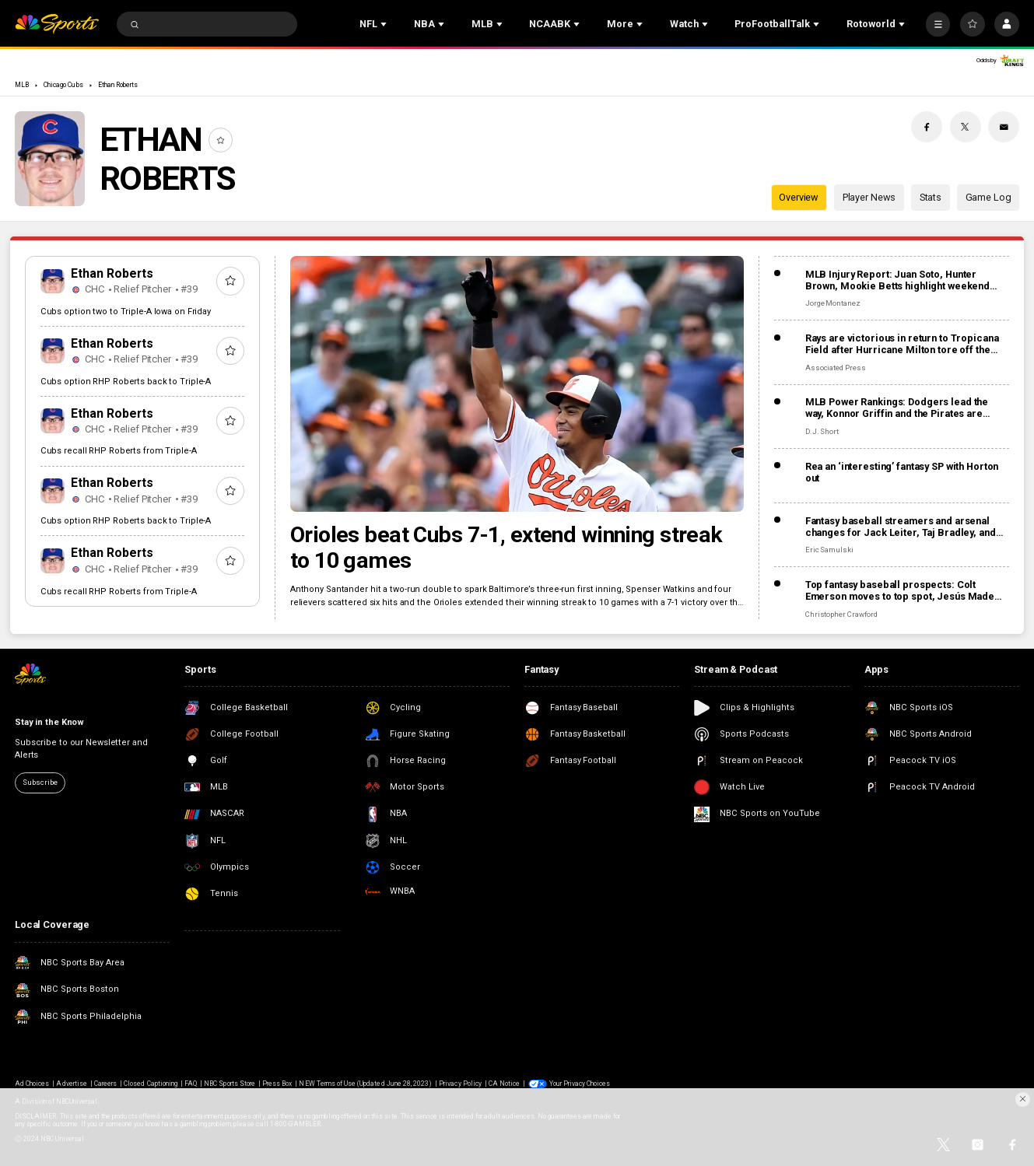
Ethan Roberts (118, 85)
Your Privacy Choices (580, 1083)
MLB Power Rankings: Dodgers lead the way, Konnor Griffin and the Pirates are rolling (896, 407)
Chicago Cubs (63, 85)
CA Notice (504, 1083)
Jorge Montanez (832, 303)
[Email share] (1003, 126)
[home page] (57, 24)
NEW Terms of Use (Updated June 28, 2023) (365, 1083)
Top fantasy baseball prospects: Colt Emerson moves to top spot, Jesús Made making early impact (899, 590)
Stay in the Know (49, 722)
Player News (869, 197)
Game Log (988, 197)
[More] (938, 24)
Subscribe (40, 782)
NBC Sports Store (229, 1083)
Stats (930, 197)
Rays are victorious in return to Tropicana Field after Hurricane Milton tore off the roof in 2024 (902, 343)
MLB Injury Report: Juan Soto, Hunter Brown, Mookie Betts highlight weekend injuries (897, 280)
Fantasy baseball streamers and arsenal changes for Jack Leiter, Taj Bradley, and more (900, 526)
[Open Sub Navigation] (385, 24)
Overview (798, 197)
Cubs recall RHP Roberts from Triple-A (118, 451)
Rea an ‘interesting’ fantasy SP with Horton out (902, 472)
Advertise (71, 1083)
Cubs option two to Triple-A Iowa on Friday (125, 311)
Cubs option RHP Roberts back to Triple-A (126, 381)
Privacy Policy (460, 1083)
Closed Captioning (150, 1083)
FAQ (190, 1083)
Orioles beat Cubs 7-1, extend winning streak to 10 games (506, 547)
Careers (105, 1083)
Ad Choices (32, 1083)
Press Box (277, 1083)
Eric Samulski (829, 549)
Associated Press (835, 367)
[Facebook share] (926, 126)
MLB (22, 85)
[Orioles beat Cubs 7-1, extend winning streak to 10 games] (517, 383)
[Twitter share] (965, 126)
